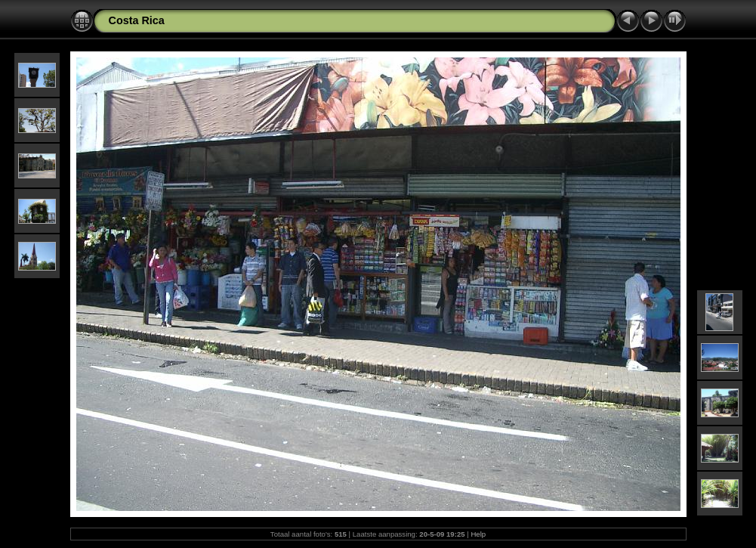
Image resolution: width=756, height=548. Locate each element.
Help (478, 534)
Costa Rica (137, 20)
